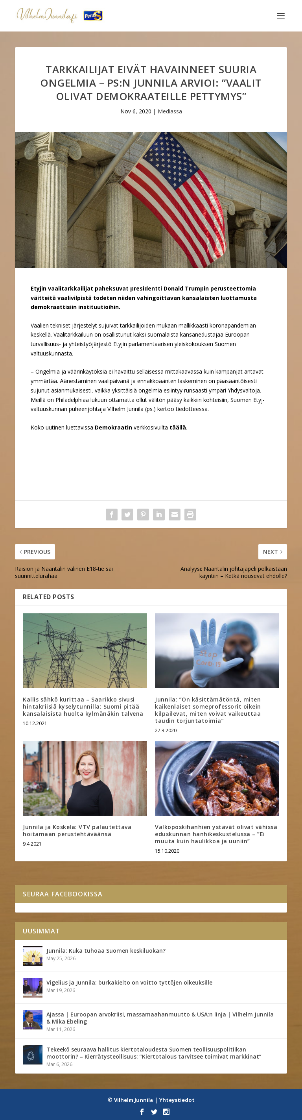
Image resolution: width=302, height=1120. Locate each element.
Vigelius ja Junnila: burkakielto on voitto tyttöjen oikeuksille (129, 982)
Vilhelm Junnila (133, 1099)
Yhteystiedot (177, 1099)
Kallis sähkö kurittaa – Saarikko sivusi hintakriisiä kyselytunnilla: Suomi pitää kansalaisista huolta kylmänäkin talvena (83, 706)
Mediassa (170, 111)
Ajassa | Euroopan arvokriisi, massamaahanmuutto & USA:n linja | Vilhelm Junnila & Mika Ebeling (160, 1018)
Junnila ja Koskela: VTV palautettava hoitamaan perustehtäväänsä (77, 830)
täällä (177, 427)
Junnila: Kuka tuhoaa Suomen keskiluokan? (106, 950)
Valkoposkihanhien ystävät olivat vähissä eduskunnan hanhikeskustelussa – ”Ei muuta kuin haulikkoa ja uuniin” (216, 834)
